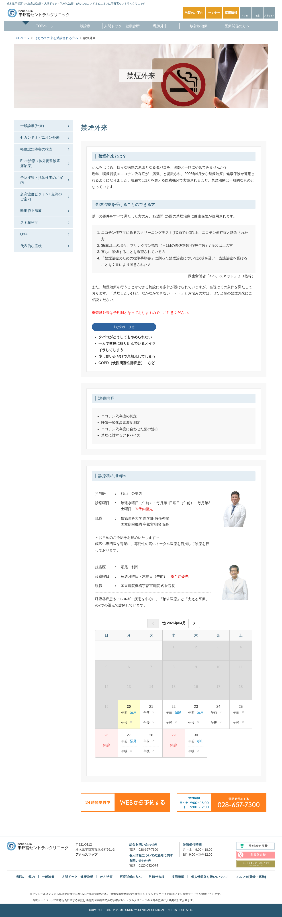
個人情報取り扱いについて (210, 877)
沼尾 (133, 712)
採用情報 (178, 877)
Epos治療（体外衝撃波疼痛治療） (41, 164)
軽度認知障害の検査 (37, 150)
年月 (176, 623)
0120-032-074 (148, 865)
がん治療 (106, 877)
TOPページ (42, 26)
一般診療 (82, 26)
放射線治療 (200, 26)
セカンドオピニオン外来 (40, 138)
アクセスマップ (86, 854)
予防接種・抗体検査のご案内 (40, 182)
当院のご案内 (25, 877)
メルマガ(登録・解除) (251, 877)
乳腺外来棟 (156, 877)
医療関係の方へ (240, 26)
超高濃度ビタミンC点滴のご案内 (40, 199)
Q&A (24, 238)
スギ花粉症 (30, 226)
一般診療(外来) (33, 126)
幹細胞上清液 (31, 214)
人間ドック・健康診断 (122, 26)
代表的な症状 (31, 250)
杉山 (200, 741)
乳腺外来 (161, 26)
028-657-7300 (148, 850)
